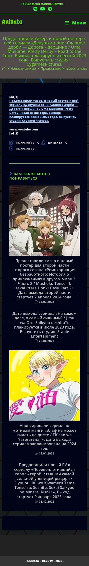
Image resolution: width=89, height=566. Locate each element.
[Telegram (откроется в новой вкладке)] (49, 9)
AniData (12, 22)
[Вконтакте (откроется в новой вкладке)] (35, 9)
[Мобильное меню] (76, 23)
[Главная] (3, 68)
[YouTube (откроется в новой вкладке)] (42, 9)
